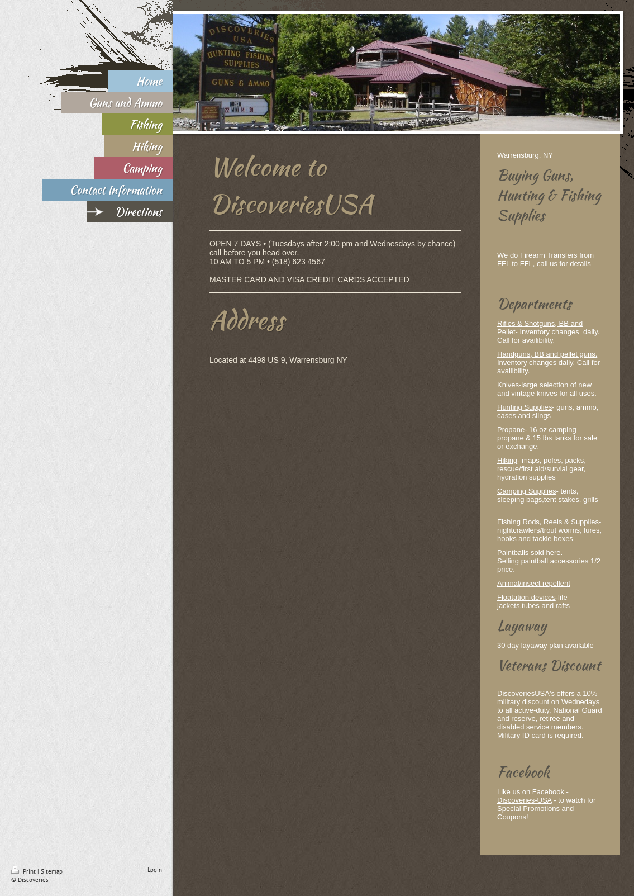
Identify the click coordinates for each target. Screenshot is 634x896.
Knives (508, 385)
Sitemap (52, 871)
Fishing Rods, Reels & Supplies (548, 522)
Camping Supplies (526, 491)
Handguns (513, 354)
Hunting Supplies (524, 407)
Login (154, 870)
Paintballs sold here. (530, 552)
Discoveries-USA (524, 800)
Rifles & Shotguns (526, 323)
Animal (508, 583)
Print (24, 871)
